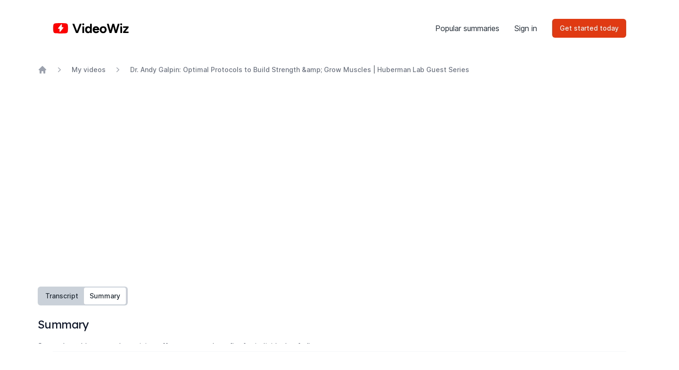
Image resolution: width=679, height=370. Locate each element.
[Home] (91, 28)
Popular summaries (467, 28)
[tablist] (83, 296)
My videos (89, 70)
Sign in (525, 28)
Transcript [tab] (61, 296)
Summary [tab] (105, 296)
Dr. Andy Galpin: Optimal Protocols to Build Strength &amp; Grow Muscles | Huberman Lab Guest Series (299, 70)
